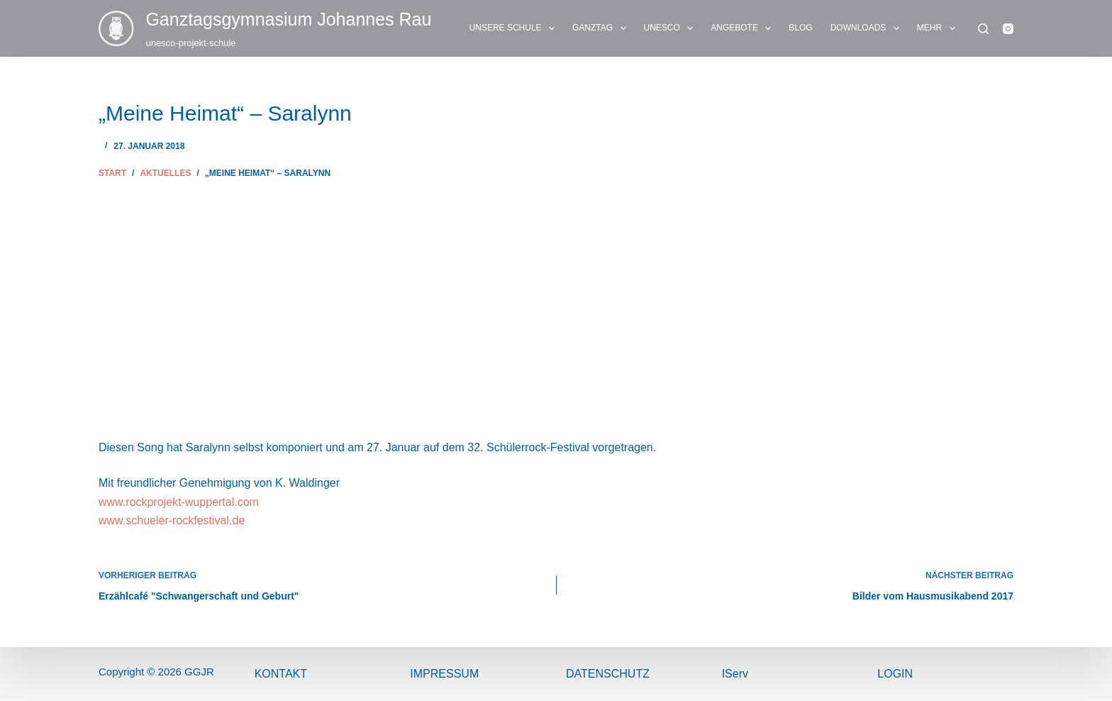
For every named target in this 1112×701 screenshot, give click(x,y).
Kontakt (281, 674)
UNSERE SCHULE (514, 28)
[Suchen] (983, 28)
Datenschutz (608, 674)
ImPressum (444, 674)
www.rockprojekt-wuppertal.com (179, 502)
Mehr (939, 28)
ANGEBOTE (744, 28)
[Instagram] (1008, 28)
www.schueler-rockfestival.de (172, 520)
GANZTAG (602, 28)
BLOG (800, 28)
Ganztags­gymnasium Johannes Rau (288, 19)
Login (895, 674)
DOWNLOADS (867, 28)
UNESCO (671, 28)
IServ (735, 674)
